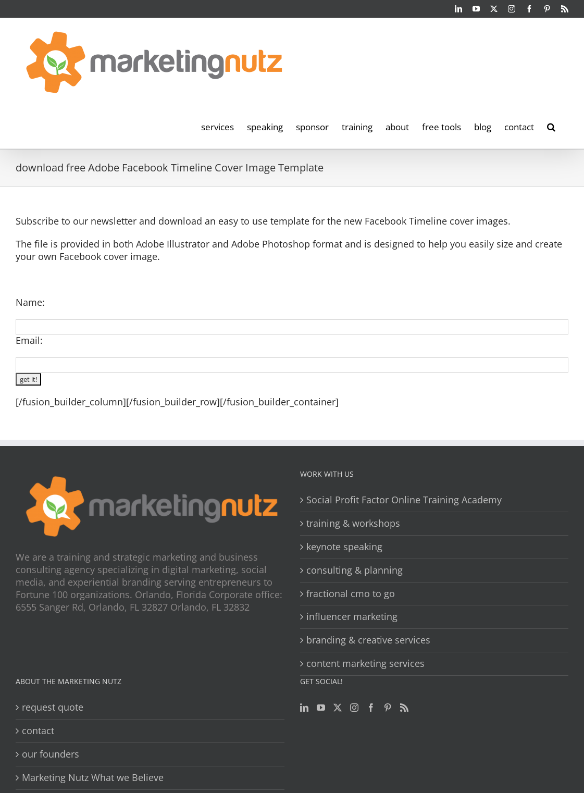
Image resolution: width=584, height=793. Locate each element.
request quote (52, 707)
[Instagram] (354, 707)
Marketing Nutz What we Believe (93, 778)
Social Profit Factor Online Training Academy (404, 500)
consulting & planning (354, 570)
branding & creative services (368, 640)
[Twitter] (337, 707)
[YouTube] (321, 707)
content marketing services (365, 664)
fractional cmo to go (350, 594)
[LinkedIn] (304, 707)
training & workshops (353, 523)
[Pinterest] (387, 707)
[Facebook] (371, 707)
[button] (551, 126)
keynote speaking (344, 547)
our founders (50, 754)
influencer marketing (351, 617)
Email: (29, 340)
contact (38, 731)
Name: (30, 302)
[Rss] (404, 707)
